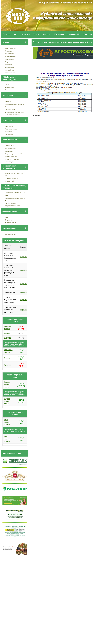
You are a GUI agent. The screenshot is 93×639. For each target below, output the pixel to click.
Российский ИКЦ (10, 148)
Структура (26, 34)
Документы (8, 220)
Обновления (59, 34)
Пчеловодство (9, 59)
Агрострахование (10, 234)
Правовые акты (10, 126)
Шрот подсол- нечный (7, 422)
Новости (7, 195)
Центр (15, 34)
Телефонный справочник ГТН (15, 192)
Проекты (8, 101)
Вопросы (46, 34)
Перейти (23, 257)
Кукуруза (7, 338)
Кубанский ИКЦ (10, 145)
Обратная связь (10, 109)
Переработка (9, 70)
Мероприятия (9, 134)
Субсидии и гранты (11, 178)
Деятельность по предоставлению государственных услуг (12, 203)
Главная (6, 34)
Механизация (9, 67)
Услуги (36, 34)
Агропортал (9, 151)
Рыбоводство (9, 53)
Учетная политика (11, 156)
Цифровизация (10, 73)
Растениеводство (10, 56)
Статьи (7, 90)
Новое (7, 217)
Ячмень (7, 333)
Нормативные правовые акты (15, 198)
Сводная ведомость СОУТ (13, 154)
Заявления (8, 107)
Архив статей (9, 181)
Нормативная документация (14, 104)
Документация (9, 87)
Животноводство (10, 48)
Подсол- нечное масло (7, 384)
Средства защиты (11, 62)
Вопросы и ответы (11, 222)
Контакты (87, 34)
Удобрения (8, 64)
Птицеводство (9, 51)
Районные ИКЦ (74, 34)
